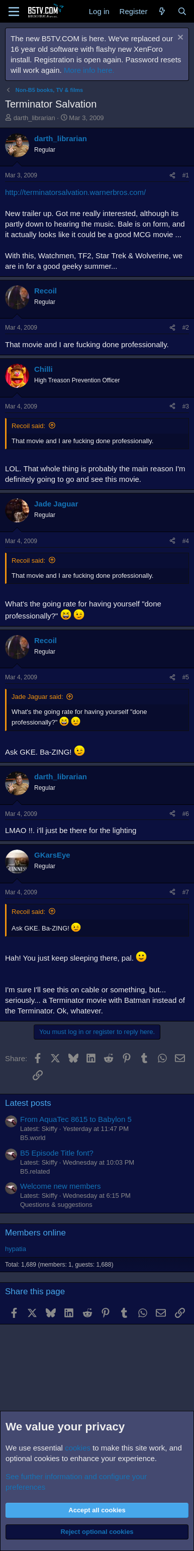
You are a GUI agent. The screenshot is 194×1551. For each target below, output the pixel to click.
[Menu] (14, 12)
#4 (185, 541)
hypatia (15, 1249)
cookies (77, 1447)
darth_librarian (34, 118)
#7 (185, 892)
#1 (185, 175)
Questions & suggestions (56, 1204)
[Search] (182, 11)
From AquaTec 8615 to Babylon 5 (76, 1119)
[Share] (172, 175)
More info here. (89, 70)
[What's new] (162, 11)
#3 (185, 406)
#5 (185, 677)
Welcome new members (60, 1186)
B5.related (35, 1171)
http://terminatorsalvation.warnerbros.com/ (75, 192)
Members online (35, 1232)
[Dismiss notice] (179, 38)
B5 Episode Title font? (56, 1153)
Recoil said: (28, 426)
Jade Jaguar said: (37, 696)
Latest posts (28, 1103)
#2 (185, 327)
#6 (185, 813)
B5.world (33, 1138)
